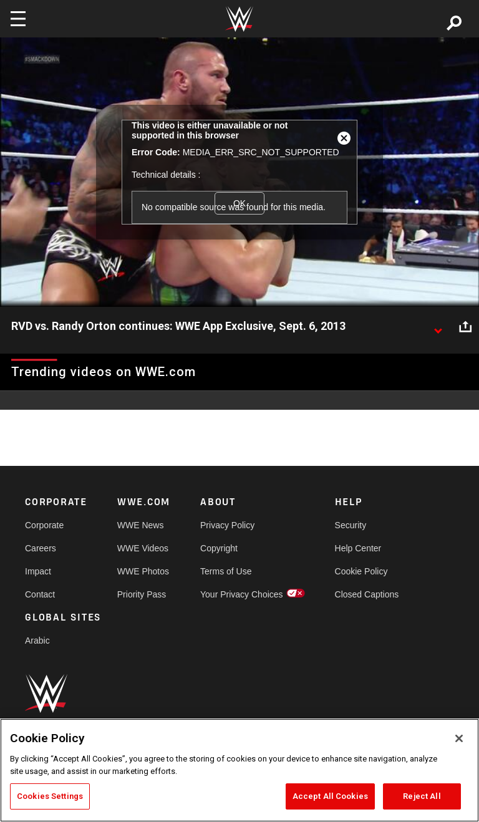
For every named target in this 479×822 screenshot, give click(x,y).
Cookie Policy (361, 571)
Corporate (44, 525)
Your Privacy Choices (241, 594)
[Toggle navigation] (18, 19)
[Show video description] (438, 327)
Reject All (421, 796)
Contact (40, 594)
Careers (40, 548)
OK (239, 203)
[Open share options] (465, 327)
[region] (239, 770)
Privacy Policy (227, 525)
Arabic (37, 641)
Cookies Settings (50, 796)
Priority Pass (142, 594)
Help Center (358, 548)
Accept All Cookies (330, 796)
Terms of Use (225, 571)
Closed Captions (367, 594)
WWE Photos (143, 571)
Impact (38, 571)
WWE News (140, 525)
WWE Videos (142, 548)
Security (351, 525)
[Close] (459, 738)
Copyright (219, 548)
